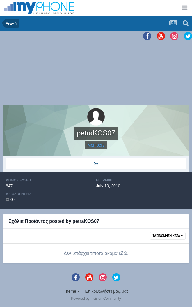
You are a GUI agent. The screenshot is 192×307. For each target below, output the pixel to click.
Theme (71, 291)
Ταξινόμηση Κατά (168, 235)
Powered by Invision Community (96, 299)
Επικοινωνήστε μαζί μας (107, 291)
